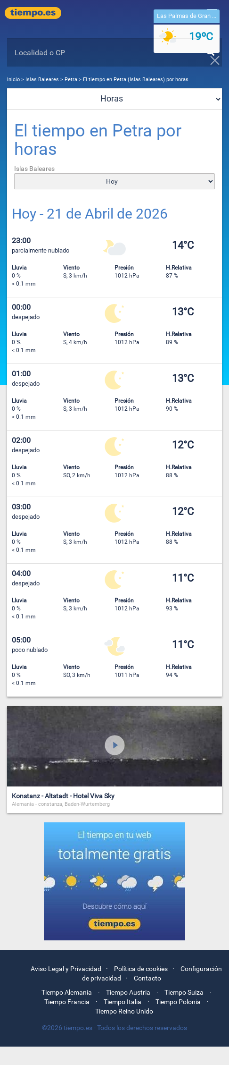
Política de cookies (141, 968)
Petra (71, 79)
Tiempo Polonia (178, 1002)
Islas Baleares (42, 79)
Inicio (13, 79)
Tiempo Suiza (184, 992)
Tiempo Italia (122, 1002)
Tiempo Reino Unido (124, 1011)
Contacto (147, 978)
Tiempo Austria (128, 992)
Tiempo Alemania (66, 992)
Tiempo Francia (67, 1002)
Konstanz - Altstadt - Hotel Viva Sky (63, 796)
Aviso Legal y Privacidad (66, 968)
